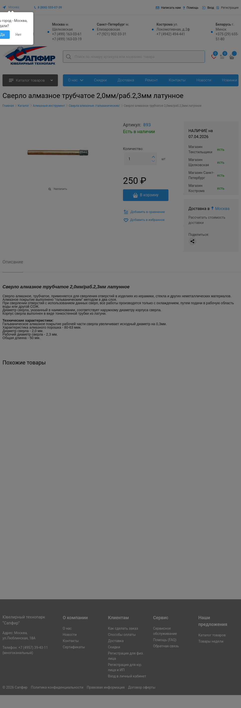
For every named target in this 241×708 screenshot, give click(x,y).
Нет (18, 35)
